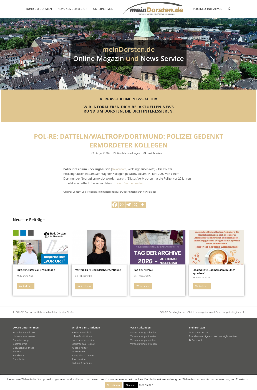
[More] (142, 205)
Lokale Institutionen (82, 336)
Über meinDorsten (199, 332)
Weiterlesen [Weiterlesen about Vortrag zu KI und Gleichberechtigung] (84, 286)
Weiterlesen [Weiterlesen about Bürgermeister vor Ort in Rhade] (25, 286)
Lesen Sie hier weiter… (130, 183)
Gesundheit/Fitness (23, 347)
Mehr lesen (146, 385)
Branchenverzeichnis (24, 332)
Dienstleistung (21, 340)
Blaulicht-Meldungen (128, 153)
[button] (229, 8)
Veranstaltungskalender (143, 332)
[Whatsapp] (122, 205)
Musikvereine (79, 351)
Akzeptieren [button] (113, 385)
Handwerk (18, 355)
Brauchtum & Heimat (83, 343)
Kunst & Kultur (79, 347)
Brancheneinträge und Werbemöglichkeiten (213, 336)
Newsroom (119, 169)
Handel (17, 351)
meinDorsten (155, 153)
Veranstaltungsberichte (143, 340)
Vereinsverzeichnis (82, 332)
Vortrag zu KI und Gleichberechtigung (98, 270)
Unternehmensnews (24, 336)
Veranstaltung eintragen (143, 343)
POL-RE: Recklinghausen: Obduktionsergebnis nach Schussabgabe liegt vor (202, 312)
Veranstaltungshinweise (143, 336)
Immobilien (19, 359)
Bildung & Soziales (82, 362)
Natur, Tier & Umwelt (83, 355)
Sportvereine (78, 359)
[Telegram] (128, 205)
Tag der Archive (143, 270)
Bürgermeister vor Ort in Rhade (36, 270)
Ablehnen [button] (131, 385)
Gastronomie (20, 343)
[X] (135, 205)
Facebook (195, 340)
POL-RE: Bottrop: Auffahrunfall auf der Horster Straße (43, 312)
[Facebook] (115, 205)
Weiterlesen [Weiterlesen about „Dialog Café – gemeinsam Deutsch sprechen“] (201, 286)
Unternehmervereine (83, 340)
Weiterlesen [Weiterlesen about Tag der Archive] (143, 286)
